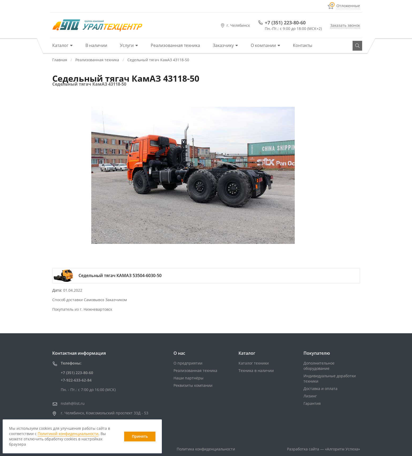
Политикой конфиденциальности (68, 433)
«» (342, 448)
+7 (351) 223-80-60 (285, 22)
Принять (140, 436)
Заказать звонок (345, 25)
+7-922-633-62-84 (76, 380)
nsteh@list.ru (73, 403)
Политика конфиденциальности (206, 448)
